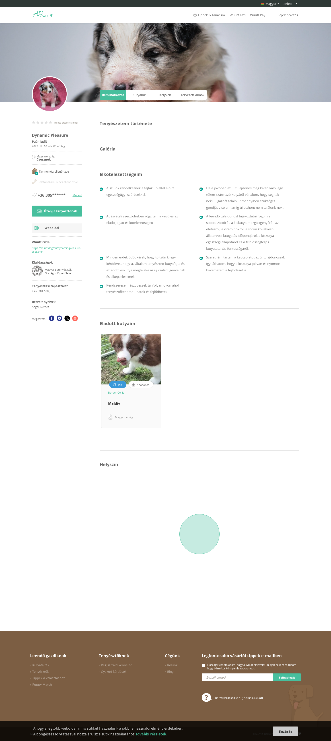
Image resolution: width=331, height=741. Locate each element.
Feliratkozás (287, 677)
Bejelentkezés (288, 15)
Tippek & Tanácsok (209, 15)
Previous (96, 381)
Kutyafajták (40, 665)
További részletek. (151, 734)
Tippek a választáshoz (48, 678)
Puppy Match (42, 684)
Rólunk (172, 665)
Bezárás (285, 731)
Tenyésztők (40, 671)
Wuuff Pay (257, 15)
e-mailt (258, 698)
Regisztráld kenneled (116, 665)
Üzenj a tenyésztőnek (57, 211)
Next (302, 381)
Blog (170, 671)
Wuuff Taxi (238, 15)
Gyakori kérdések (113, 671)
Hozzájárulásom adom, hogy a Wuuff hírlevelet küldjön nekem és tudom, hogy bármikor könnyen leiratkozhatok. (252, 666)
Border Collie (116, 392)
